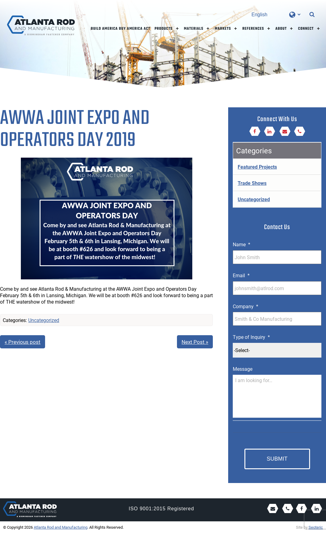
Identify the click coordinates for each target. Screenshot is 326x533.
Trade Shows (252, 183)
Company (245, 306)
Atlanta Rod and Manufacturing (60, 527)
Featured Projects (257, 166)
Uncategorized (43, 320)
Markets (223, 29)
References (253, 29)
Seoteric (316, 527)
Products (164, 29)
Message (242, 369)
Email (241, 275)
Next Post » (195, 341)
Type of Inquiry (251, 337)
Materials (194, 29)
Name (241, 244)
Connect (306, 29)
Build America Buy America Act (120, 29)
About (281, 29)
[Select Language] (275, 14)
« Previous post (22, 341)
